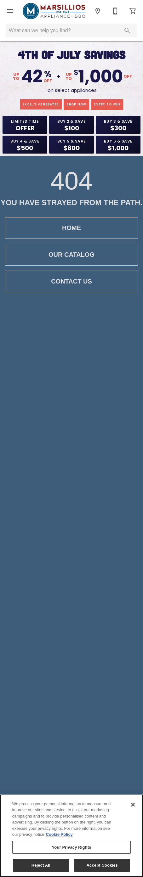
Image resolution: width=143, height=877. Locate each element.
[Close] (133, 805)
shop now (76, 104)
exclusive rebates (41, 104)
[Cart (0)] (132, 11)
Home (71, 228)
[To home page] (53, 11)
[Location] (97, 11)
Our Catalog (71, 254)
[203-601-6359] (115, 11)
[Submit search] (127, 30)
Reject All (40, 865)
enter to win (107, 104)
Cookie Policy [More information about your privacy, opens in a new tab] (59, 834)
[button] (10, 11)
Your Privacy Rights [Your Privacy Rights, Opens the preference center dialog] (71, 847)
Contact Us (71, 281)
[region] (71, 836)
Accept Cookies (102, 865)
